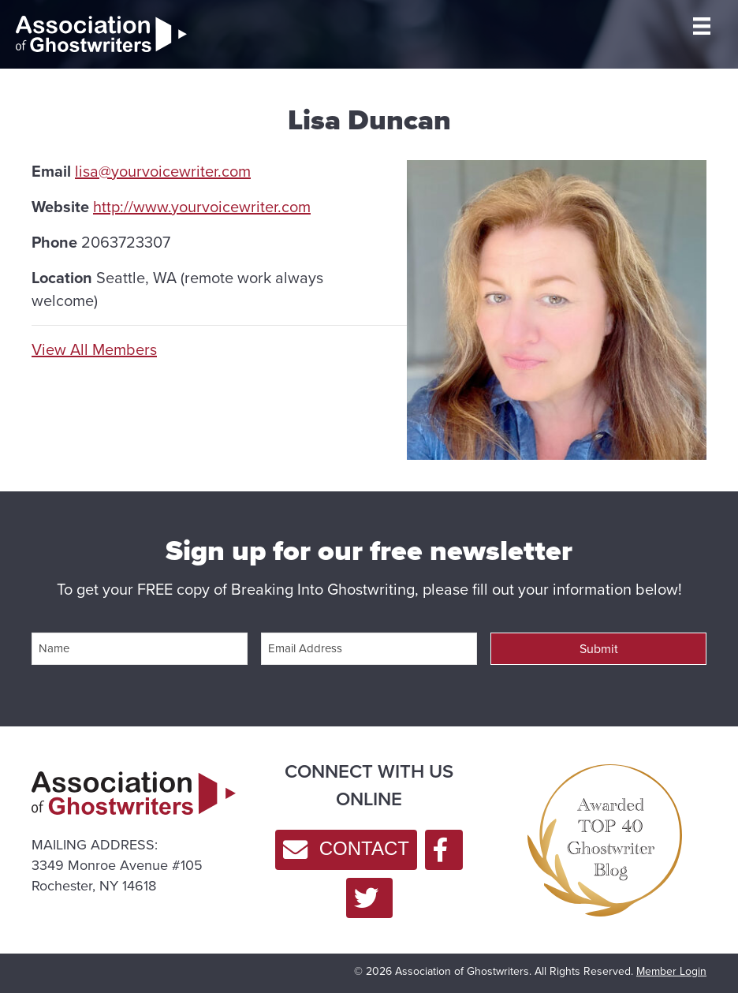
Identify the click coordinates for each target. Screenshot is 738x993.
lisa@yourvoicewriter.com (163, 171)
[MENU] (701, 26)
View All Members (94, 349)
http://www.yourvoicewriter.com (202, 206)
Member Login (671, 971)
